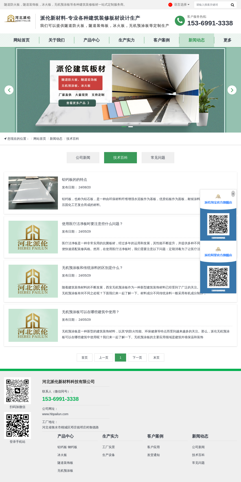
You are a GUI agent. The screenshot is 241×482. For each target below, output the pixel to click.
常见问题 (198, 463)
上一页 (103, 357)
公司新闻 (198, 447)
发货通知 (153, 455)
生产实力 (110, 436)
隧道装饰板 (65, 463)
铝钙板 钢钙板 (67, 447)
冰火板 (62, 455)
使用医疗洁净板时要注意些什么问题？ (92, 224)
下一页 (137, 357)
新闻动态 (56, 138)
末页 (156, 357)
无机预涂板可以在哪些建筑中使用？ (90, 312)
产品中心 (65, 436)
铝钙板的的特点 (74, 179)
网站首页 (39, 138)
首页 (84, 357)
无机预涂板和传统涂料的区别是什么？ (92, 268)
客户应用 (153, 447)
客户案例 (155, 436)
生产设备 (108, 455)
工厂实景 (108, 447)
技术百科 (72, 138)
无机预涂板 (65, 470)
